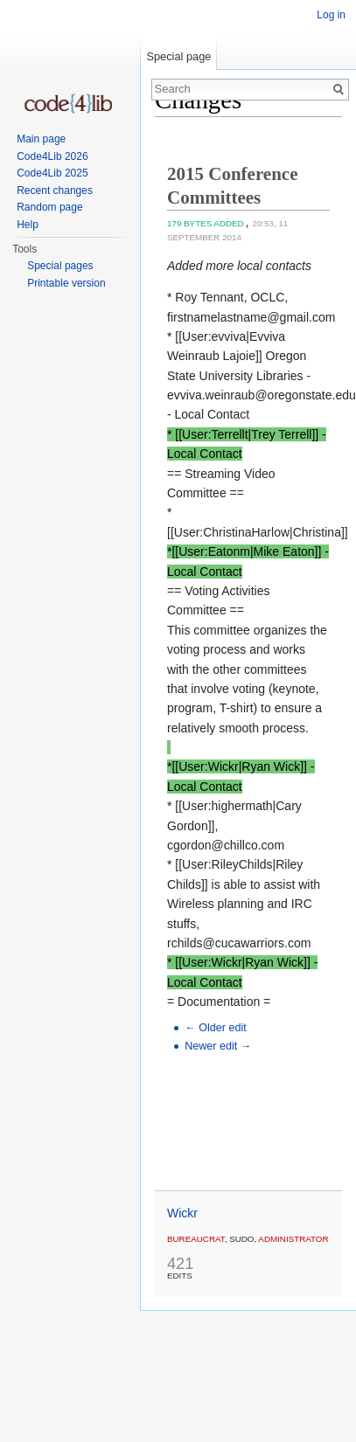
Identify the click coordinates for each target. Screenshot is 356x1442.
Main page (41, 139)
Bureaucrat (196, 1239)
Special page (178, 56)
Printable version (66, 283)
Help (27, 224)
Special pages (60, 266)
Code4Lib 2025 (52, 173)
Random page (49, 207)
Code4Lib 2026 (52, 156)
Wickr (182, 1213)
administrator (293, 1239)
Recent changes (55, 190)
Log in (331, 15)
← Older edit (216, 1028)
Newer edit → (218, 1046)
